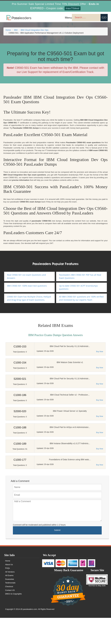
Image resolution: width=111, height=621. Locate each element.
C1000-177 (19, 459)
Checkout (9, 586)
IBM (16, 30)
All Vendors (10, 572)
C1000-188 (19, 427)
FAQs (7, 568)
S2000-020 (20, 411)
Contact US (10, 590)
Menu (68, 17)
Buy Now (99, 352)
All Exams (9, 575)
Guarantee (9, 579)
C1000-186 (19, 395)
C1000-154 (19, 362)
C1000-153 (19, 346)
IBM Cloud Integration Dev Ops (34, 30)
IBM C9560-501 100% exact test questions (27, 285)
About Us (9, 564)
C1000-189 (19, 443)
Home (8, 30)
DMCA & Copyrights (13, 594)
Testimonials (10, 583)
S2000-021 (20, 378)
